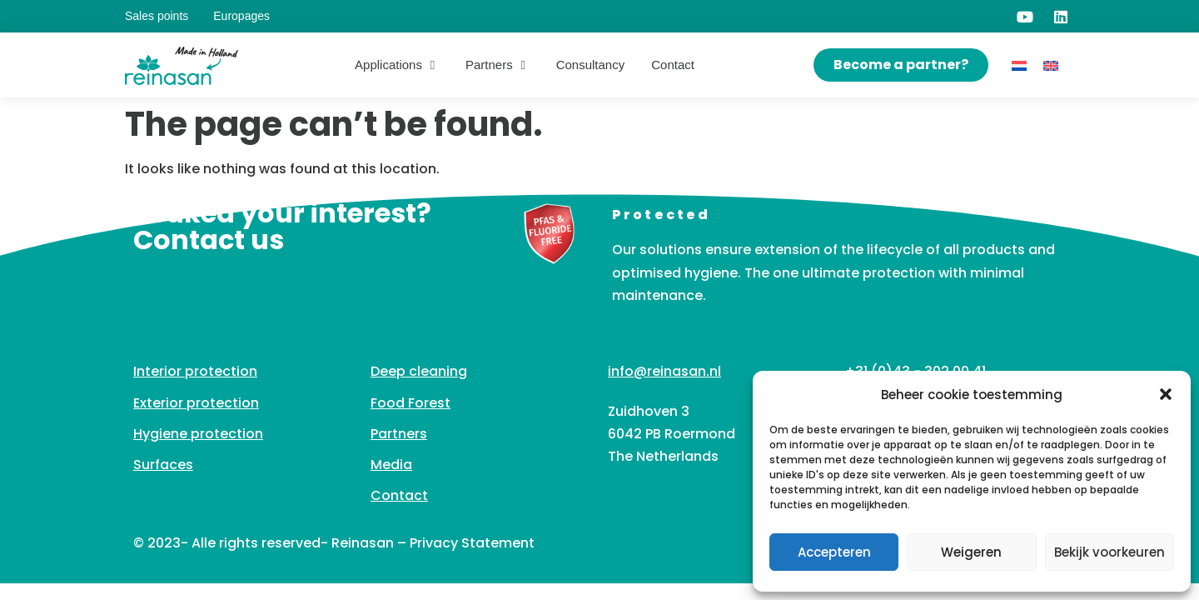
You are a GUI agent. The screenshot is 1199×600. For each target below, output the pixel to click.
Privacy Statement (472, 542)
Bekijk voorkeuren (1109, 552)
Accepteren (834, 552)
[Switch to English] (1051, 65)
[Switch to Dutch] (1019, 65)
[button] (1165, 394)
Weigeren (971, 552)
